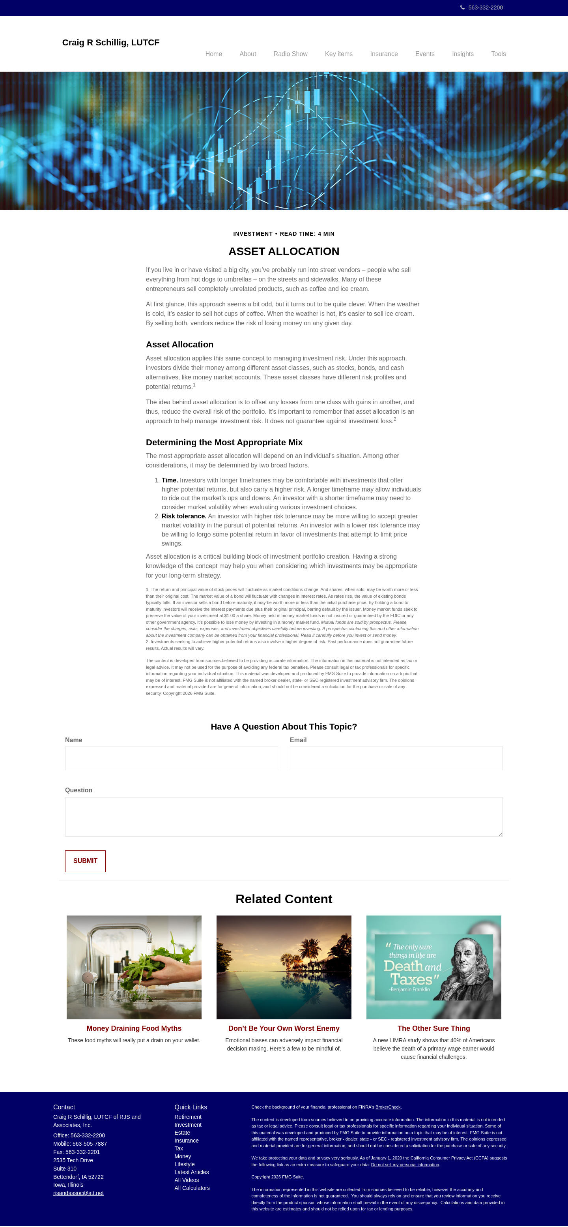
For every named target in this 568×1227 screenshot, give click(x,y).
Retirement (188, 1117)
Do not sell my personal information (405, 1165)
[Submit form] (85, 862)
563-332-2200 (481, 7)
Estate (183, 1133)
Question (78, 791)
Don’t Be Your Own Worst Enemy (284, 1029)
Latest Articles (192, 1173)
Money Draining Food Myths (134, 1029)
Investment (188, 1125)
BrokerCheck (388, 1108)
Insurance (187, 1141)
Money (183, 1157)
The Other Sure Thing (434, 1029)
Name (73, 740)
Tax (179, 1149)
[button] (233, 43)
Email (298, 740)
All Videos (187, 1181)
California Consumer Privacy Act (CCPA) (450, 1159)
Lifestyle (185, 1165)
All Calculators (192, 1189)
